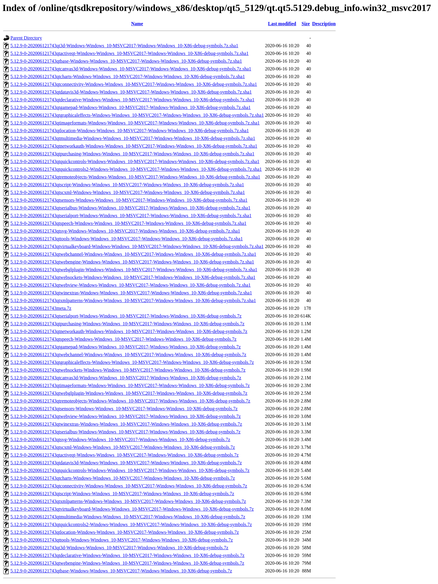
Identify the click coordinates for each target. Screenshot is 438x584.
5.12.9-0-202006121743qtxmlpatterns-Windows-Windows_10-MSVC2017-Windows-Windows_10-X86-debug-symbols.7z (128, 501)
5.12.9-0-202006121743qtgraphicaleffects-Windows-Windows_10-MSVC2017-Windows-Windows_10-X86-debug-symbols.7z (132, 362)
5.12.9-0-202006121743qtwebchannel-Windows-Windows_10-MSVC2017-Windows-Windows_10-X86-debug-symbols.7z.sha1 (133, 254)
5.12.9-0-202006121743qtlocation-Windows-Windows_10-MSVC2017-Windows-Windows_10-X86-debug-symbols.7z (124, 532)
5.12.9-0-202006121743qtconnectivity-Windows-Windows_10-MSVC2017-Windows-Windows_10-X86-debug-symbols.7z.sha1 (133, 84)
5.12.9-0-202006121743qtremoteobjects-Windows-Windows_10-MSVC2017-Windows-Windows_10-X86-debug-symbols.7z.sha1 (135, 176)
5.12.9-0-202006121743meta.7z (40, 308)
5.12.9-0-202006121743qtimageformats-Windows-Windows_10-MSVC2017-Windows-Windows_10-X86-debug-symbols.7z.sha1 (135, 122)
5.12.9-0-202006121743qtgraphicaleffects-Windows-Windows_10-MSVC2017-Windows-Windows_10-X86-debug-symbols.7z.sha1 (137, 115)
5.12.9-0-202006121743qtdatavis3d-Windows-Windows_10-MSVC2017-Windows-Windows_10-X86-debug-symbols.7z (126, 462)
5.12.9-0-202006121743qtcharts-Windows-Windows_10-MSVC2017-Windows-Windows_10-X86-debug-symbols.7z (122, 478)
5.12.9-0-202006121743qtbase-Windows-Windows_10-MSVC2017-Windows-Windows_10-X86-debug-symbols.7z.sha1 (126, 61)
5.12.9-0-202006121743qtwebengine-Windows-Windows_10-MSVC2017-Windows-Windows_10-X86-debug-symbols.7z (127, 563)
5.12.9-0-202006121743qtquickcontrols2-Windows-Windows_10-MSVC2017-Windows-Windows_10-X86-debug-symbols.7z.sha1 (136, 169)
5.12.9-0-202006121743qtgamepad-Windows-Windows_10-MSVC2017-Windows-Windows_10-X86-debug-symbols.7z (125, 346)
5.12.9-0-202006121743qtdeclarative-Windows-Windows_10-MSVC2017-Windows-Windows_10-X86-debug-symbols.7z (127, 555)
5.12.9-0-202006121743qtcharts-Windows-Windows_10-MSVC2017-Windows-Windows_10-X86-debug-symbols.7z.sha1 (127, 76)
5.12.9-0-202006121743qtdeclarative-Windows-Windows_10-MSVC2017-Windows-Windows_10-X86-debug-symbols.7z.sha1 (132, 99)
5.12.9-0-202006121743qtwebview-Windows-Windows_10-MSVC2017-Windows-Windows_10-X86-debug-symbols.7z (125, 416)
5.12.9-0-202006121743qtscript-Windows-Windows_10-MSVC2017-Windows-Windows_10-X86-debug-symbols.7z (122, 493)
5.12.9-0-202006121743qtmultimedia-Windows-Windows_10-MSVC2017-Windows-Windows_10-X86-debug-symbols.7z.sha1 (132, 138)
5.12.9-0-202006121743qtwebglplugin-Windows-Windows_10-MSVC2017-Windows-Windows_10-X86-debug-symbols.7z (128, 393)
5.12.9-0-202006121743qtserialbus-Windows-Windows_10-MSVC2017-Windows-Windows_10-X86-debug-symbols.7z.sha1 (130, 207)
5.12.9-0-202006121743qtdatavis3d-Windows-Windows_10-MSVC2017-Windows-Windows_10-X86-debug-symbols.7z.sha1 (131, 91)
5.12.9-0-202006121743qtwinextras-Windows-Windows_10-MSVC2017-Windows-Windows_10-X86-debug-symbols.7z (126, 424)
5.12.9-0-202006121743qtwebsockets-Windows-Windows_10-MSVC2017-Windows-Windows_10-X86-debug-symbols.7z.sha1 (132, 277)
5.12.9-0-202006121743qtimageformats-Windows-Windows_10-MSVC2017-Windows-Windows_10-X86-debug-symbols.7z (130, 385)
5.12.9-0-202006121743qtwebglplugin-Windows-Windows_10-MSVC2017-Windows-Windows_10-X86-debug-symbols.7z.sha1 (133, 269)
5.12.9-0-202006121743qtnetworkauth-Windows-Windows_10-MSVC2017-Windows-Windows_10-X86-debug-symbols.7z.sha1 (133, 146)
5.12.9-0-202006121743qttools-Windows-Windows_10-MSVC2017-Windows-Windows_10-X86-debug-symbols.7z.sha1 (126, 238)
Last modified (282, 23)
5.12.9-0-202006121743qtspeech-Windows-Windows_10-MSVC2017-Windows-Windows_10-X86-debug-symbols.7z (123, 339)
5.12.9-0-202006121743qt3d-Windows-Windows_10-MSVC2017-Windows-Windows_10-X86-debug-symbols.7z (119, 547)
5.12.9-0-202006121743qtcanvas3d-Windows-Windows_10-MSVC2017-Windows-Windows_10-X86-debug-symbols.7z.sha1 (130, 68)
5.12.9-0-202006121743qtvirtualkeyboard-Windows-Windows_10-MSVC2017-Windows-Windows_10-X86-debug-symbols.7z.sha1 (137, 246)
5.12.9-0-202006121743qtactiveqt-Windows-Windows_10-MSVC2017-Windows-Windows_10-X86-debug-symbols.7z (124, 454)
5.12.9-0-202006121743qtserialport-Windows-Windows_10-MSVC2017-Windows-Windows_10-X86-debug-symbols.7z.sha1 (131, 215)
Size (306, 23)
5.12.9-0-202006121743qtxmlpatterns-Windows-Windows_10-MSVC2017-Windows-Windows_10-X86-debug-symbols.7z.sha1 (133, 300)
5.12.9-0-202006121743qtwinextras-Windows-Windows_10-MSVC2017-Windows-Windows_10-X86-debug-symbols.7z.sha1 (131, 292)
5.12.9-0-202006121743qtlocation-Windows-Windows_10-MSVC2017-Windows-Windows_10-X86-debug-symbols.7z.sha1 (129, 130)
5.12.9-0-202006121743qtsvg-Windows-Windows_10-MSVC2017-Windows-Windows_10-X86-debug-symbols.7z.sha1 (125, 230)
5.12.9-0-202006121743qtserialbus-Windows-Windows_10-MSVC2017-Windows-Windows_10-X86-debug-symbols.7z (125, 431)
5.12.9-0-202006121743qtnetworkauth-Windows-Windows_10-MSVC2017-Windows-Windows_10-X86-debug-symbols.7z (128, 331)
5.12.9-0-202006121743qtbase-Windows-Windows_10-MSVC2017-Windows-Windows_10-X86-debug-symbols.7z (121, 570)
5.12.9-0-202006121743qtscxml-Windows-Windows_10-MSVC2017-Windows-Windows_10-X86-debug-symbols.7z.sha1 (127, 192)
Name (137, 23)
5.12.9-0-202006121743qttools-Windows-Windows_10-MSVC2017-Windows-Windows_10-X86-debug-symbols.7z (121, 539)
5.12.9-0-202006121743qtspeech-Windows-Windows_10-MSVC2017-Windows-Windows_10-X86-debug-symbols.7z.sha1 (128, 223)
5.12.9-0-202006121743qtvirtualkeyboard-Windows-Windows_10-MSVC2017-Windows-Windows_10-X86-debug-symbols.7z (132, 509)
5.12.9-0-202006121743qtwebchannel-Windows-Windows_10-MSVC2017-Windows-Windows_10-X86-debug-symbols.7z (128, 354)
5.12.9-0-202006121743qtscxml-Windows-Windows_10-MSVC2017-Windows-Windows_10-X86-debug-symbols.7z (122, 447)
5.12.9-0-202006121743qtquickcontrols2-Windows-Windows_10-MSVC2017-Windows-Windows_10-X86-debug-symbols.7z (131, 524)
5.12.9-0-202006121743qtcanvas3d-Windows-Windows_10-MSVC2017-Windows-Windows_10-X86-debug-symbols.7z (125, 377)
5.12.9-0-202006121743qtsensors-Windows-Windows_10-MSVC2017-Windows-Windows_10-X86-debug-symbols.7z (124, 408)
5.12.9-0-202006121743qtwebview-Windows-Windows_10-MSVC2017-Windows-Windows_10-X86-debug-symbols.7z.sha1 (130, 285)
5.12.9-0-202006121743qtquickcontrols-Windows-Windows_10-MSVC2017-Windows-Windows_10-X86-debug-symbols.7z (129, 470)
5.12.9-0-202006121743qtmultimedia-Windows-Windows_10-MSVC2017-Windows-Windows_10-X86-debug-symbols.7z (127, 516)
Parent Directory (26, 37)
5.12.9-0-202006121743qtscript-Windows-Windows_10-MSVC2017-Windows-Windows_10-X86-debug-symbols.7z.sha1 (127, 184)
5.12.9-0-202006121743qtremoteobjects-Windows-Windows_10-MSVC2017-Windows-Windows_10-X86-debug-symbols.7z (130, 400)
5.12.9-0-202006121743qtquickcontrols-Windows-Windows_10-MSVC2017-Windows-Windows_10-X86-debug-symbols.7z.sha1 (134, 161)
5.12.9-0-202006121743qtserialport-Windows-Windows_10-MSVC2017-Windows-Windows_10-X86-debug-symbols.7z (125, 315)
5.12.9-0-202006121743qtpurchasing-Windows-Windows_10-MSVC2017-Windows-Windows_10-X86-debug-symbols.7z (127, 323)
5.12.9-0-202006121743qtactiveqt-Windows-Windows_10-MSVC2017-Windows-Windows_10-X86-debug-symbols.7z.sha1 (129, 53)
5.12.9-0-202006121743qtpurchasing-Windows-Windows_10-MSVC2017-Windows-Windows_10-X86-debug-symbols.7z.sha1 (132, 153)
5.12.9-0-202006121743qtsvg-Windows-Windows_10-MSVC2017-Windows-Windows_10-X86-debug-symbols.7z (120, 439)
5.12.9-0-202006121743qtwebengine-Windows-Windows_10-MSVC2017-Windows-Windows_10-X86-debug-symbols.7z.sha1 (132, 261)
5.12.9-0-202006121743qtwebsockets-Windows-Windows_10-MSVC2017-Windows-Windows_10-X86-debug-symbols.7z (128, 370)
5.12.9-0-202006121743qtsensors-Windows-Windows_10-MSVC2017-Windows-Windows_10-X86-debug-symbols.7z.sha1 (128, 200)
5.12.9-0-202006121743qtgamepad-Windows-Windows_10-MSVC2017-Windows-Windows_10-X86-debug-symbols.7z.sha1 (130, 107)
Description (324, 23)
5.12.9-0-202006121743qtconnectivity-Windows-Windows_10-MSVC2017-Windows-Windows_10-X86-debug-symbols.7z (128, 485)
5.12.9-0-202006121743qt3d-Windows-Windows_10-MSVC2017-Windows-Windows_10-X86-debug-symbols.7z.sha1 (124, 45)
